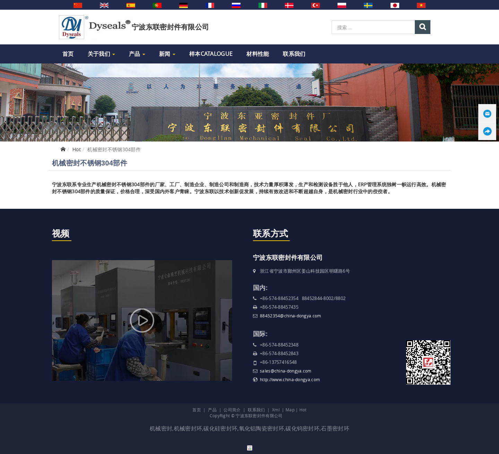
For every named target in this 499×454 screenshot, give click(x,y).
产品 (137, 54)
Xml (276, 409)
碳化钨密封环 (302, 428)
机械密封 (161, 428)
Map (290, 409)
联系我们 (294, 54)
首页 (68, 54)
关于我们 (101, 54)
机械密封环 (188, 428)
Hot (76, 149)
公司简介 (232, 409)
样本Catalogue (211, 54)
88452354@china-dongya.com (290, 315)
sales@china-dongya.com (286, 371)
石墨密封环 (335, 428)
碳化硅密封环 (220, 428)
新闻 (167, 54)
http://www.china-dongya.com (290, 379)
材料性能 (257, 54)
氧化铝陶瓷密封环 (261, 428)
